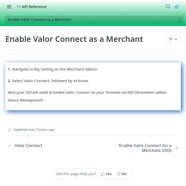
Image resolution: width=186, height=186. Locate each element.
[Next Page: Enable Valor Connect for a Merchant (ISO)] (141, 148)
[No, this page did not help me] (122, 174)
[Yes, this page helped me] (107, 174)
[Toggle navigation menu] (9, 6)
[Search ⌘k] (168, 6)
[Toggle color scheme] (177, 6)
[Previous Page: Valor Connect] (44, 145)
